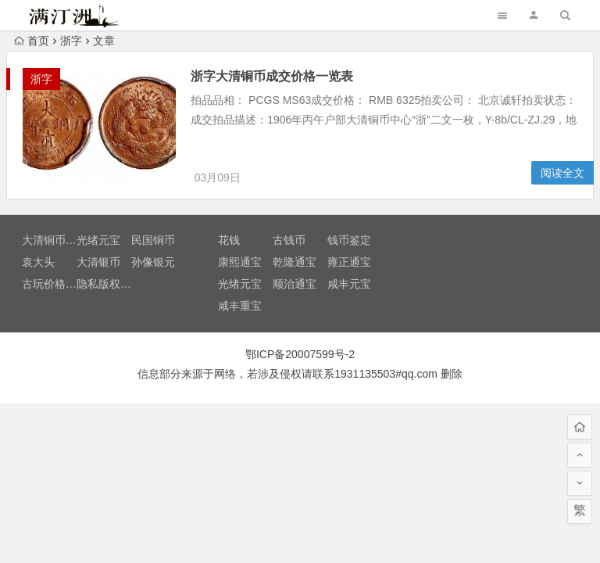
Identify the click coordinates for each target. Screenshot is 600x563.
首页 (31, 40)
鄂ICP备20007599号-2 (300, 356)
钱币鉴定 (349, 242)
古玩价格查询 (55, 286)
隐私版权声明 (109, 286)
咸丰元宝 (349, 286)
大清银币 (98, 264)
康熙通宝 (240, 264)
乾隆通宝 (294, 264)
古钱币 (289, 242)
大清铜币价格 (55, 242)
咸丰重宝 (240, 308)
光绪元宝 (98, 242)
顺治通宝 (294, 286)
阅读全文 (562, 175)
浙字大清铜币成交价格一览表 (276, 76)
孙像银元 (153, 264)
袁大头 (38, 264)
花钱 (229, 242)
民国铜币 (153, 242)
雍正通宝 (349, 264)
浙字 (71, 40)
